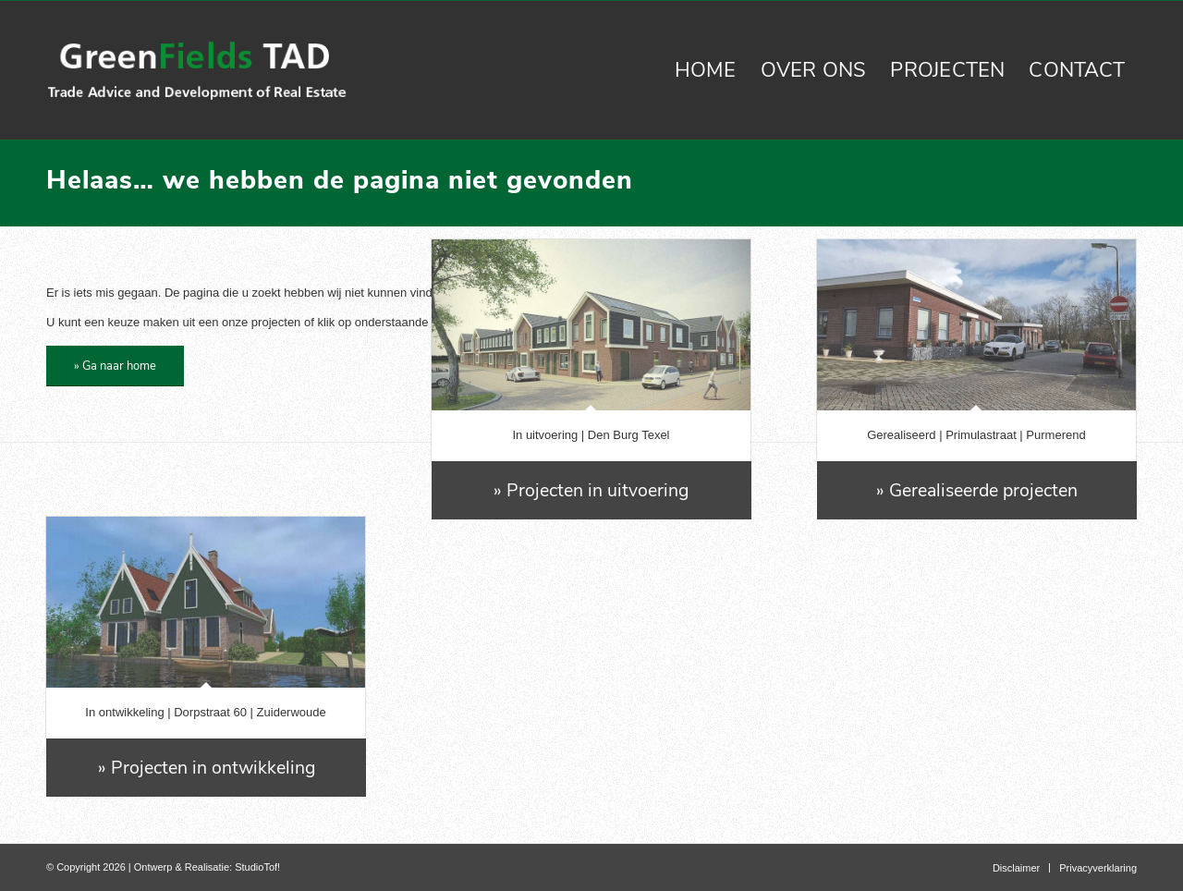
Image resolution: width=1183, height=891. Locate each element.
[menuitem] (706, 70)
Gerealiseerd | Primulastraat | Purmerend (976, 435)
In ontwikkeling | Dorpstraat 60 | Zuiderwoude (205, 712)
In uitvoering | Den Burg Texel (590, 435)
